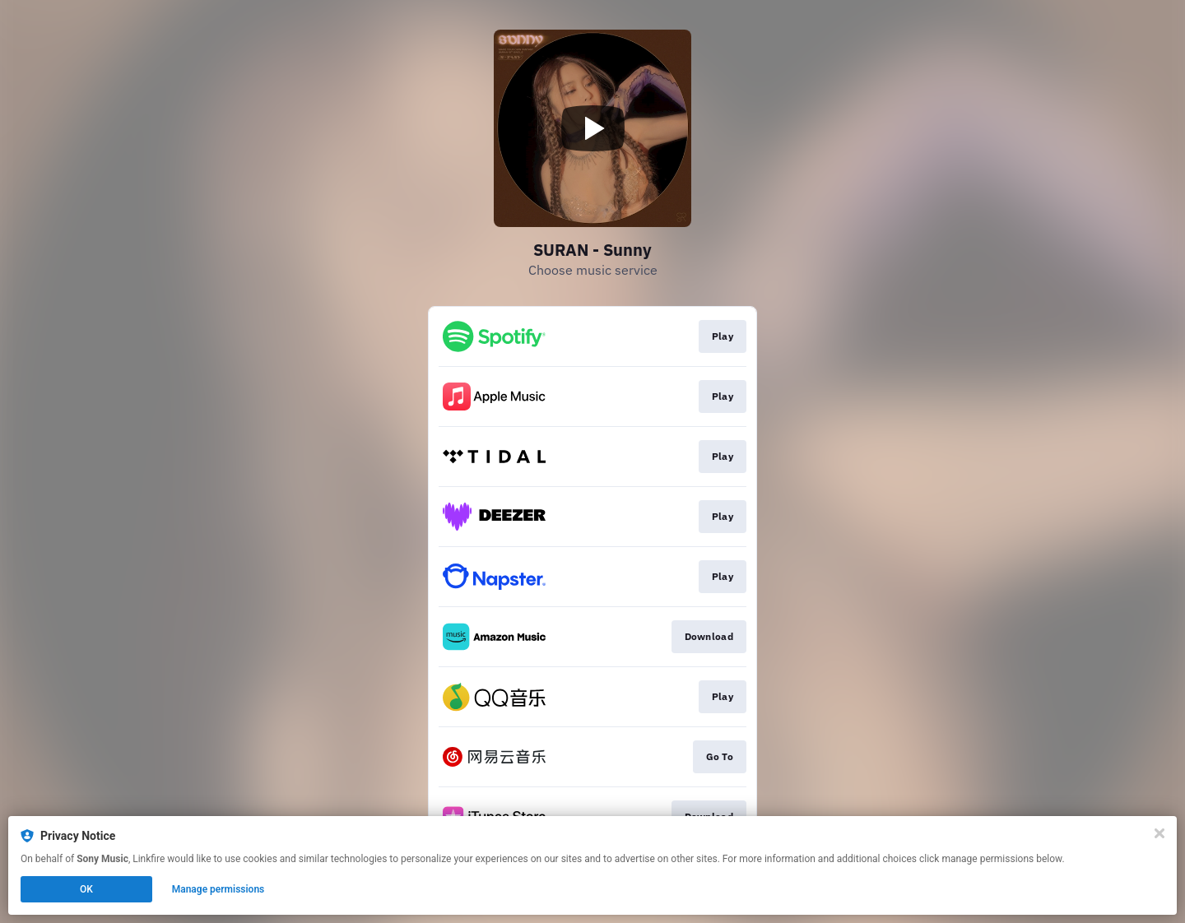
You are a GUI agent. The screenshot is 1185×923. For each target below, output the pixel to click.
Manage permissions (218, 889)
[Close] (1159, 833)
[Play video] (592, 128)
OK (86, 889)
